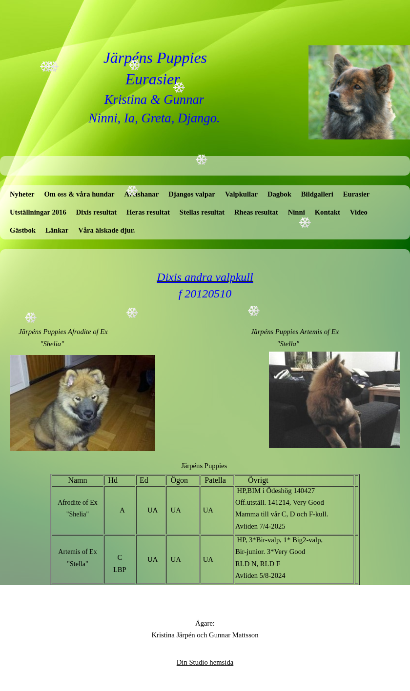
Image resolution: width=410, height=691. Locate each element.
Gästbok (23, 230)
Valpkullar (241, 194)
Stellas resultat (202, 212)
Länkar (56, 230)
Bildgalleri (317, 194)
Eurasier (356, 194)
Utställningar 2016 (38, 212)
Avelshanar (141, 194)
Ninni (296, 212)
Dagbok (279, 194)
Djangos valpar (191, 194)
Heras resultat (148, 212)
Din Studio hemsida (205, 662)
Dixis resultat (96, 212)
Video (359, 212)
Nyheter (22, 194)
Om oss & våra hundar (79, 194)
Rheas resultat (256, 212)
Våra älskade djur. (106, 230)
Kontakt (327, 212)
